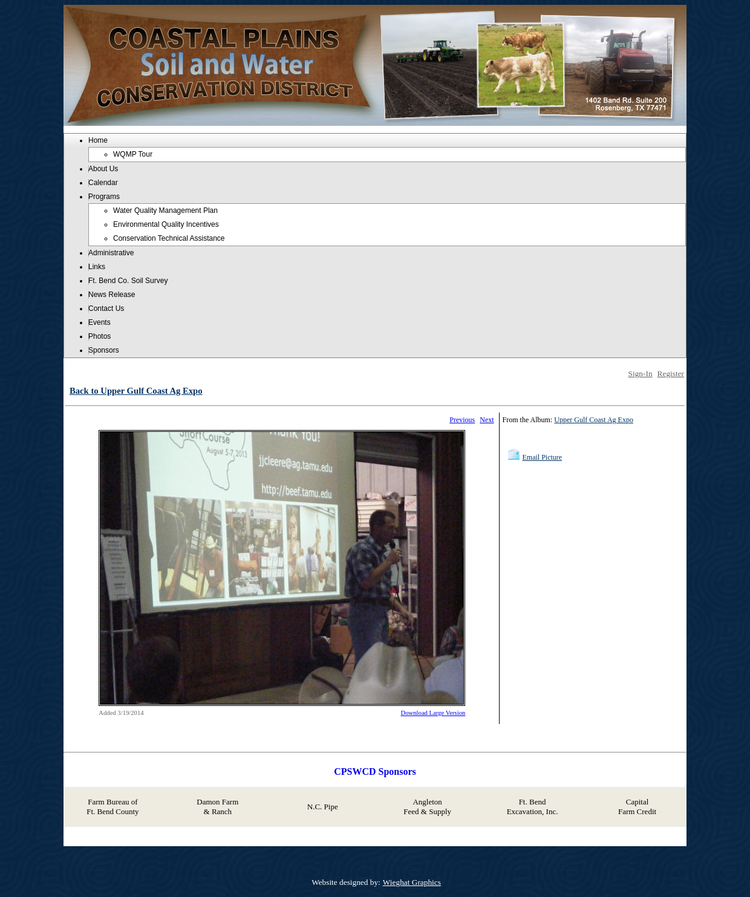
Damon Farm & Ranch (217, 806)
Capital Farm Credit (637, 806)
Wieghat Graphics (412, 882)
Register (670, 373)
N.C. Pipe (322, 806)
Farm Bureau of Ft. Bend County (112, 806)
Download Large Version (433, 712)
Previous (462, 420)
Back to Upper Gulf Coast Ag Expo (136, 391)
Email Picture (542, 457)
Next (487, 420)
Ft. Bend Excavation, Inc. (532, 806)
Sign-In (640, 373)
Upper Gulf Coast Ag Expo (593, 420)
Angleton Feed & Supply (427, 806)
